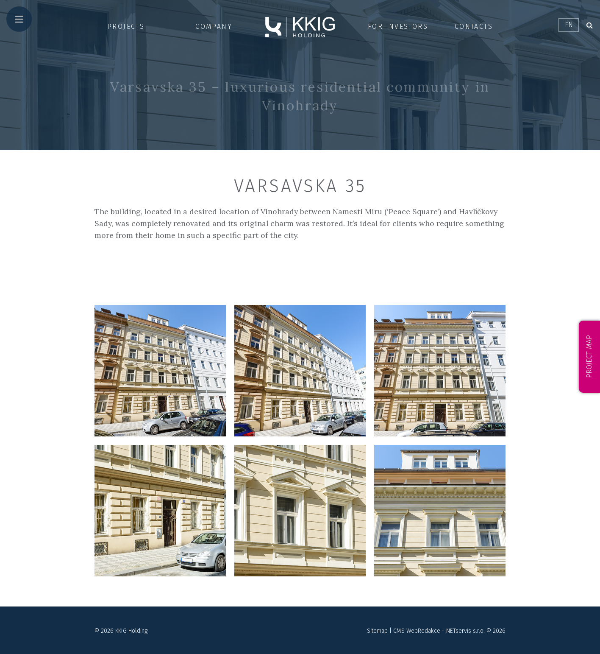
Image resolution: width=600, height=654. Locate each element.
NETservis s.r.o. (465, 630)
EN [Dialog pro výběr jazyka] (569, 25)
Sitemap (377, 630)
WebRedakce (423, 630)
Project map (589, 356)
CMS (399, 630)
